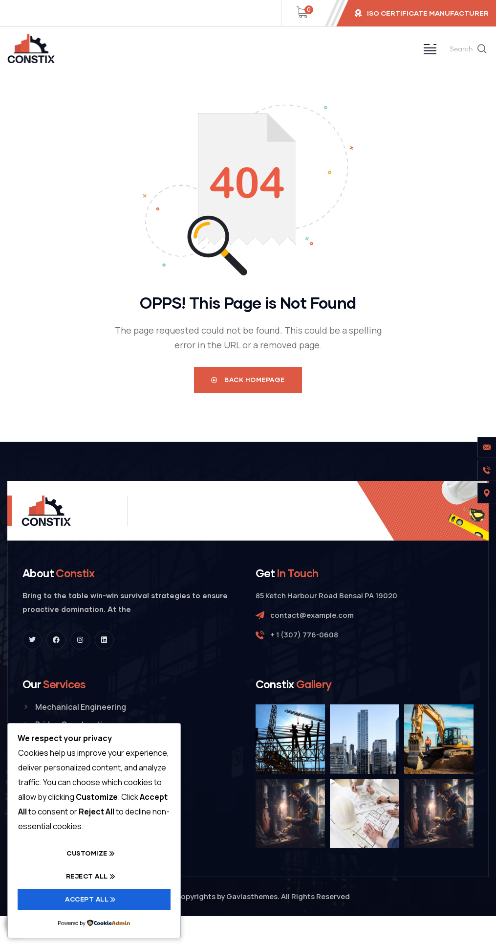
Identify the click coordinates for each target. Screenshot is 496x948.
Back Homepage (248, 380)
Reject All (87, 876)
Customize (87, 853)
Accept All (86, 899)
